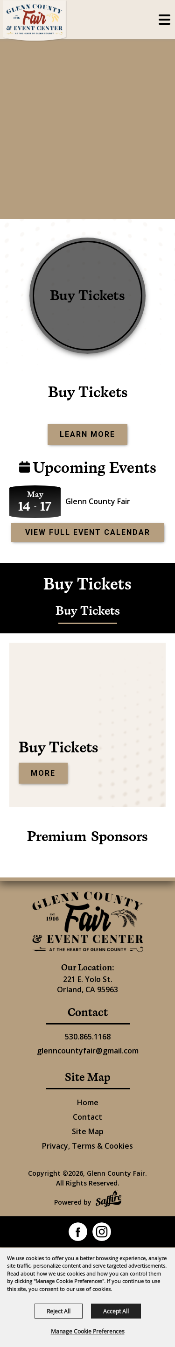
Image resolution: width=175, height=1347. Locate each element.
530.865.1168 (88, 1036)
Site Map (88, 1131)
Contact (87, 1117)
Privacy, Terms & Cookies (87, 1146)
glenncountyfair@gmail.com (88, 1050)
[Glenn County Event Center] (87, 921)
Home (87, 1102)
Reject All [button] (58, 1311)
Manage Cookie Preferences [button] (88, 1331)
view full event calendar (87, 532)
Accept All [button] (116, 1311)
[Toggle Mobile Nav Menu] (164, 19)
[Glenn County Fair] (35, 21)
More (43, 773)
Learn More (87, 434)
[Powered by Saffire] (108, 1199)
